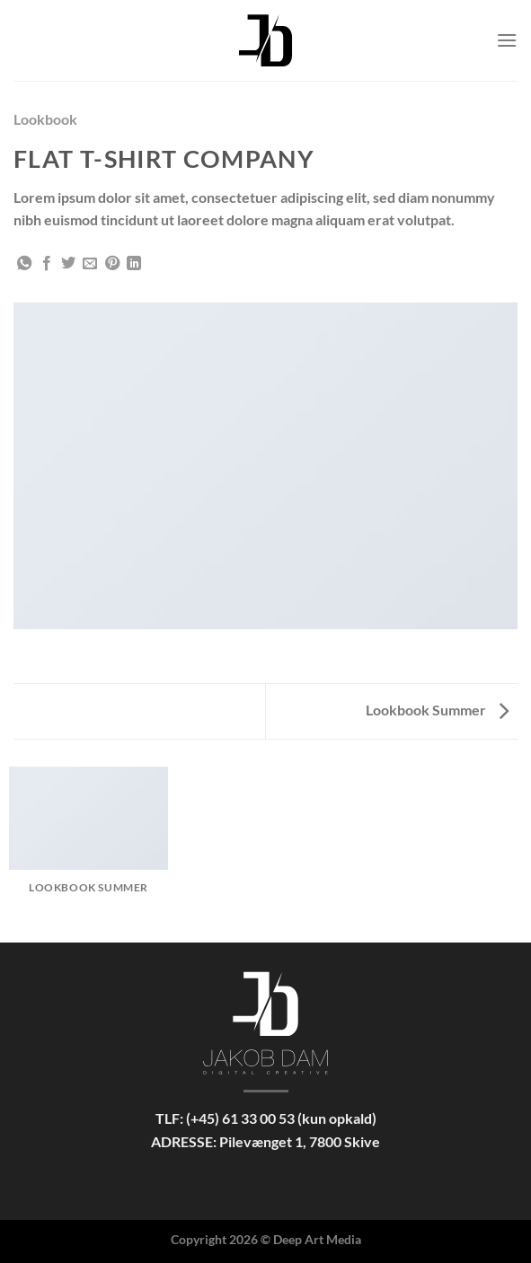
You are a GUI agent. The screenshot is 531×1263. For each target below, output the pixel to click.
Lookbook (45, 118)
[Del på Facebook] (47, 264)
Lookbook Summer (437, 709)
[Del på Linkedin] (134, 264)
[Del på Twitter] (68, 264)
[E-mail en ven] (90, 264)
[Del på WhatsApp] (24, 264)
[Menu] (507, 40)
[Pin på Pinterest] (112, 264)
